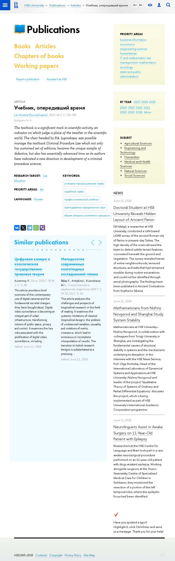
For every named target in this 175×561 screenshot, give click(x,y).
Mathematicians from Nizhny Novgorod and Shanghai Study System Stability (138, 314)
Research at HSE (57, 79)
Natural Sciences (135, 171)
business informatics (133, 40)
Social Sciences (134, 175)
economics (127, 44)
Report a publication (27, 79)
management (129, 62)
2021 (147, 107)
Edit (163, 554)
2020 (123, 112)
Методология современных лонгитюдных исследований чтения (79, 266)
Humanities (131, 157)
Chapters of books (39, 56)
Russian (38, 199)
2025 (152, 102)
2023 (131, 107)
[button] (33, 250)
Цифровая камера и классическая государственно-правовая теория (32, 266)
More (147, 112)
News (118, 193)
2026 (145, 102)
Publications (53, 29)
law (149, 58)
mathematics (147, 62)
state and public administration (130, 74)
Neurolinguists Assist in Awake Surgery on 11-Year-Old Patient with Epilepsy (138, 432)
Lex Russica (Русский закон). (31, 115)
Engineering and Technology (133, 150)
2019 (131, 112)
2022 (139, 107)
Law (45, 176)
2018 (139, 112)
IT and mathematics (133, 58)
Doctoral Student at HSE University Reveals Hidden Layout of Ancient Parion (134, 213)
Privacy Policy (73, 555)
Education (20, 181)
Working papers (36, 66)
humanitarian (128, 53)
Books (22, 46)
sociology (126, 67)
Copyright (55, 555)
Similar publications (41, 242)
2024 (123, 107)
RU (135, 5)
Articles (45, 46)
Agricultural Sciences (138, 143)
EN (140, 5)
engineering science (133, 49)
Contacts (41, 555)
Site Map (89, 555)
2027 (137, 102)
